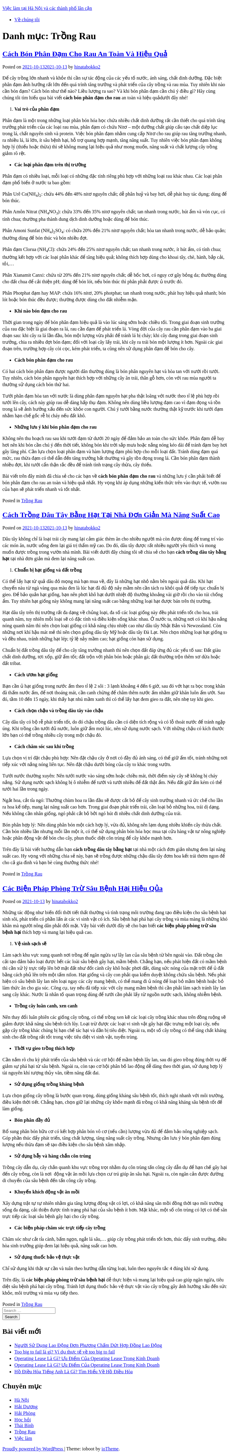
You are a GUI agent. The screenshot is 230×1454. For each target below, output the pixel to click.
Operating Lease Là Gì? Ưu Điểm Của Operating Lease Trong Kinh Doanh (87, 1358)
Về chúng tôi (27, 19)
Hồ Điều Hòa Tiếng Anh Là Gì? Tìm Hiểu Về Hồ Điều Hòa (73, 1371)
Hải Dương (26, 1406)
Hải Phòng (24, 1413)
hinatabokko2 (87, 66)
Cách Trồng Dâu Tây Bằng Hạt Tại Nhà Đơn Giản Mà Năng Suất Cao (111, 515)
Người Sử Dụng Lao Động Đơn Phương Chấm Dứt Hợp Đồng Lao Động (88, 1345)
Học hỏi (22, 1419)
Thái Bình (24, 1425)
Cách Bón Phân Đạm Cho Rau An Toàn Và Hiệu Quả (84, 54)
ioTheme (110, 1448)
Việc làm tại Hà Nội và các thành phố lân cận (47, 8)
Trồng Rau (31, 500)
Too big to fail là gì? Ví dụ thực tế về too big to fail (64, 1351)
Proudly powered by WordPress (33, 1448)
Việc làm (23, 1438)
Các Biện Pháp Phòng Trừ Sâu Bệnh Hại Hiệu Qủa (82, 888)
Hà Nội (21, 1400)
